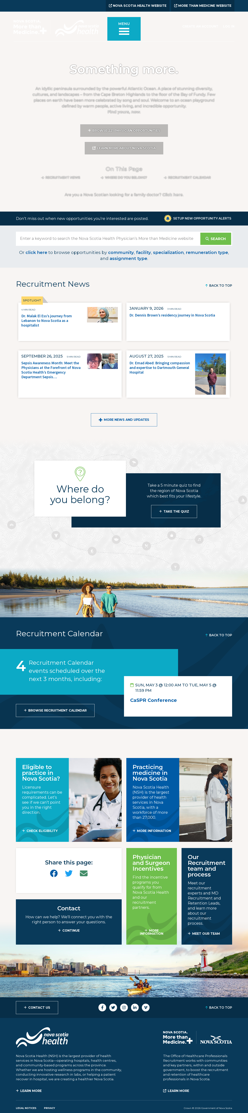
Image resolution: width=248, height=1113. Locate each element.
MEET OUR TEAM (206, 933)
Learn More (31, 1091)
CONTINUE (71, 930)
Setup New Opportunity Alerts (202, 218)
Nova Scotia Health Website (137, 6)
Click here (172, 194)
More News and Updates (126, 420)
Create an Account (200, 26)
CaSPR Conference (153, 700)
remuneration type (207, 252)
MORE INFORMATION (154, 831)
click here (36, 252)
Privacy (49, 1108)
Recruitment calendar (189, 177)
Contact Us (39, 1007)
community (121, 252)
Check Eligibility (42, 831)
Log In (228, 26)
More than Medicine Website (202, 6)
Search (218, 239)
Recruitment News (63, 177)
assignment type (128, 258)
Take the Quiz (176, 511)
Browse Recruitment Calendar (57, 710)
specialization (168, 252)
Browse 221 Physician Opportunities (126, 130)
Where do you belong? (126, 177)
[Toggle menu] (124, 29)
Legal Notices (26, 1108)
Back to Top (220, 285)
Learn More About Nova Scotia (126, 148)
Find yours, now (124, 112)
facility (143, 252)
